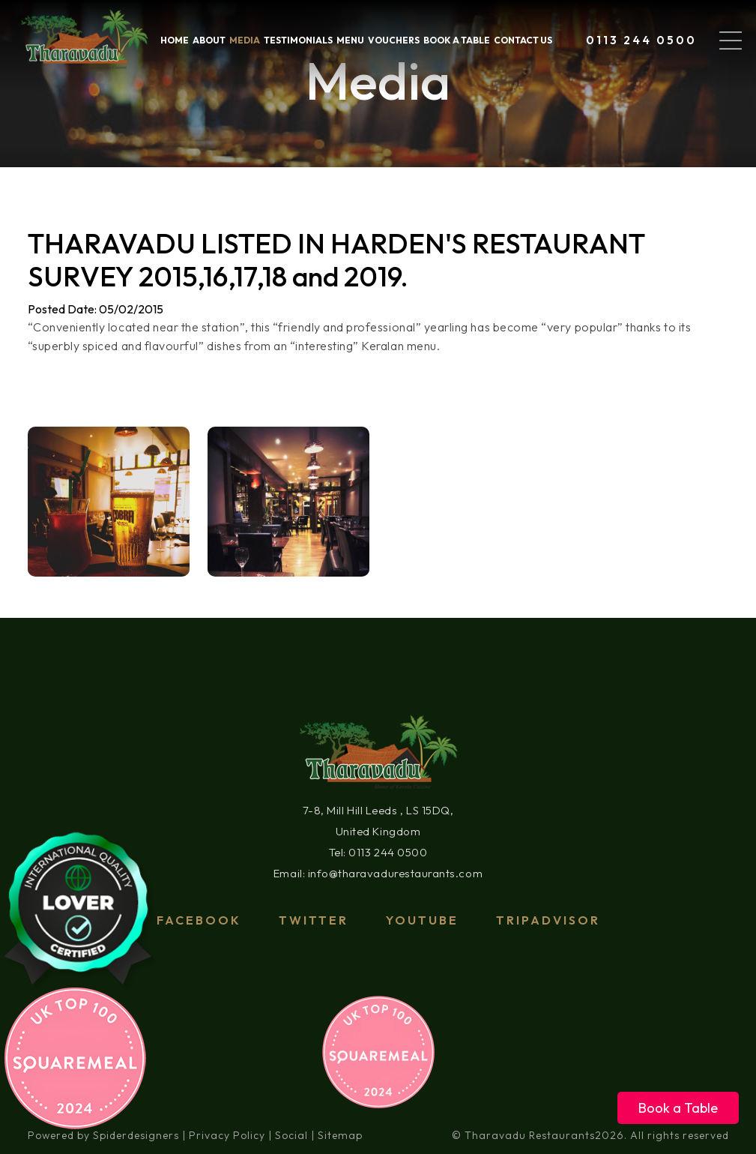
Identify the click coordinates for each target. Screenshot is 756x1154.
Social (291, 1135)
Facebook (199, 920)
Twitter (313, 920)
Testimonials (298, 40)
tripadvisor (548, 920)
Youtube (422, 920)
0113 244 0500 (641, 40)
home (174, 40)
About (209, 40)
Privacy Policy (227, 1135)
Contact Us (523, 40)
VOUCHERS (394, 40)
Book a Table (678, 1108)
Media (244, 40)
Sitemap (340, 1135)
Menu (350, 40)
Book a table (456, 40)
